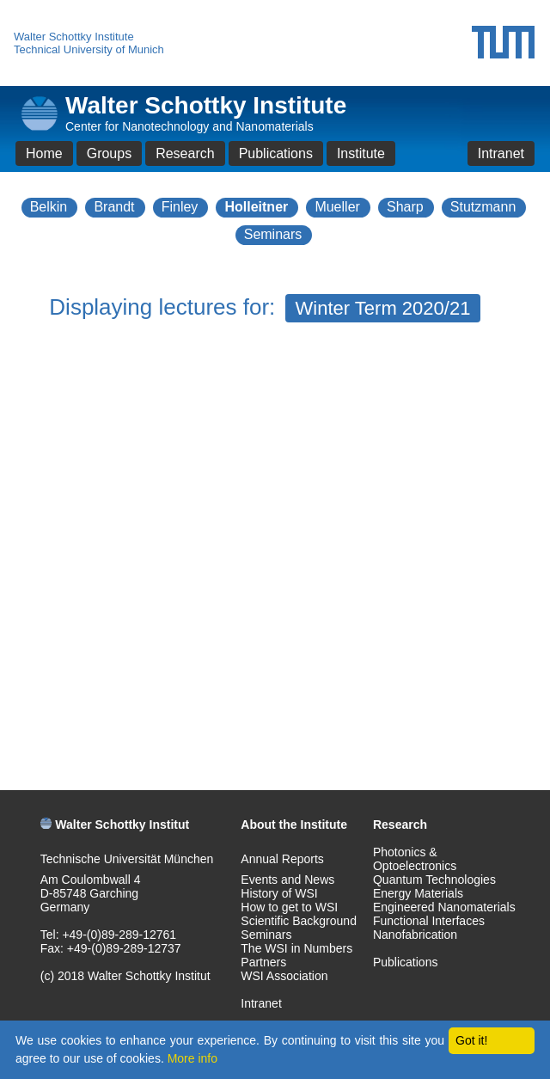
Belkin (49, 206)
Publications (276, 153)
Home (44, 153)
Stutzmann (483, 206)
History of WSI (279, 893)
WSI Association (284, 976)
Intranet (501, 153)
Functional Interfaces (429, 921)
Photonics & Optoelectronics (414, 859)
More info (192, 1058)
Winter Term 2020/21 (383, 308)
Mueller (337, 206)
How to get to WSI (289, 907)
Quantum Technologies (434, 879)
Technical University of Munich (89, 49)
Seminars (273, 234)
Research (185, 153)
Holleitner (256, 206)
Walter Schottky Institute (74, 36)
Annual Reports (282, 859)
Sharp (405, 206)
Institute (361, 153)
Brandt (114, 206)
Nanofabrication (415, 934)
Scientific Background (299, 921)
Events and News (287, 879)
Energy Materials (418, 893)
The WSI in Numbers (296, 948)
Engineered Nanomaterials (444, 907)
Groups (109, 153)
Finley (180, 206)
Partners (263, 962)
